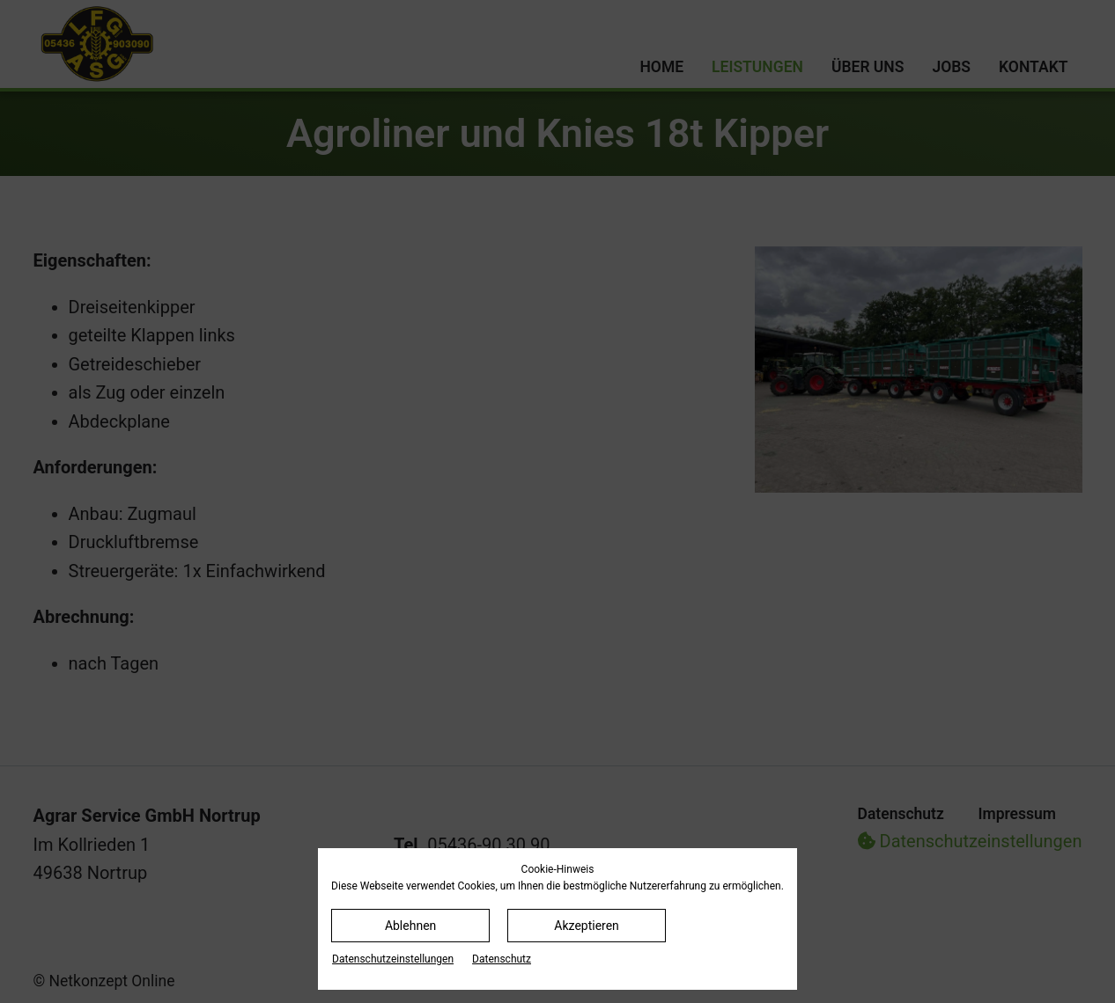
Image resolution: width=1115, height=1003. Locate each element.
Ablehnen (410, 926)
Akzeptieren (586, 926)
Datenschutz (501, 959)
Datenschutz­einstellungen (393, 959)
